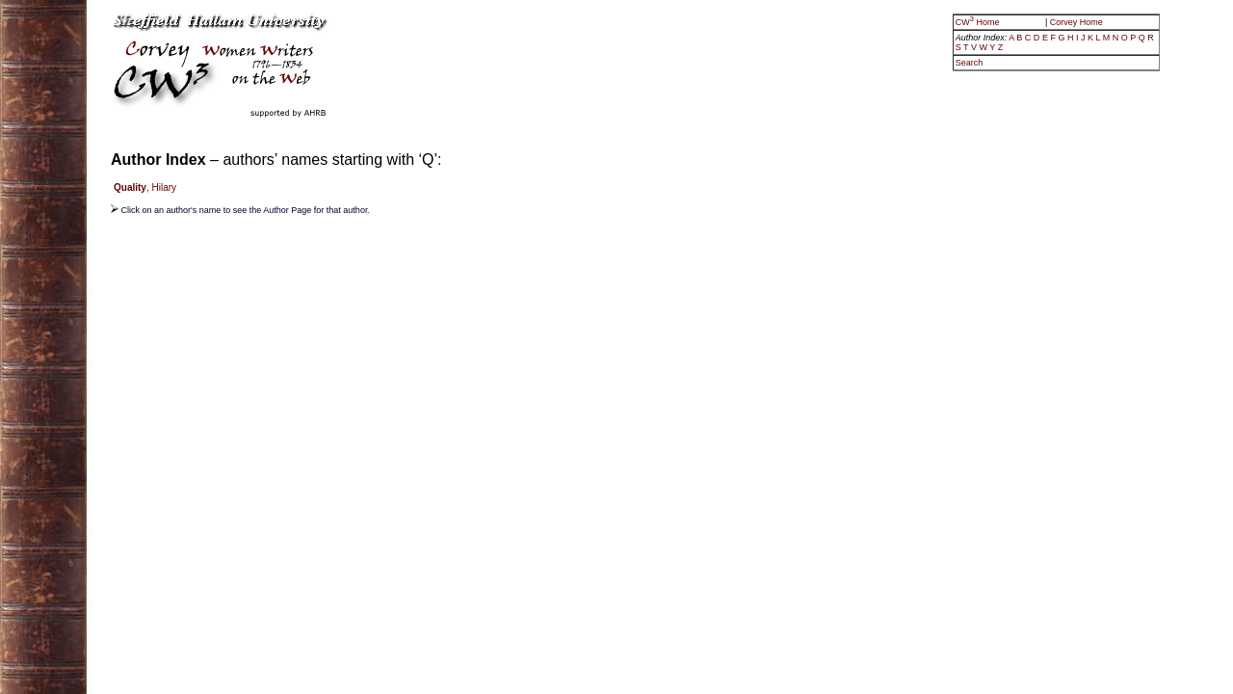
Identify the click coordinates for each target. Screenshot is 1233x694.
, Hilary (145, 187)
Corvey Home (1076, 22)
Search (970, 62)
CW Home (979, 22)
